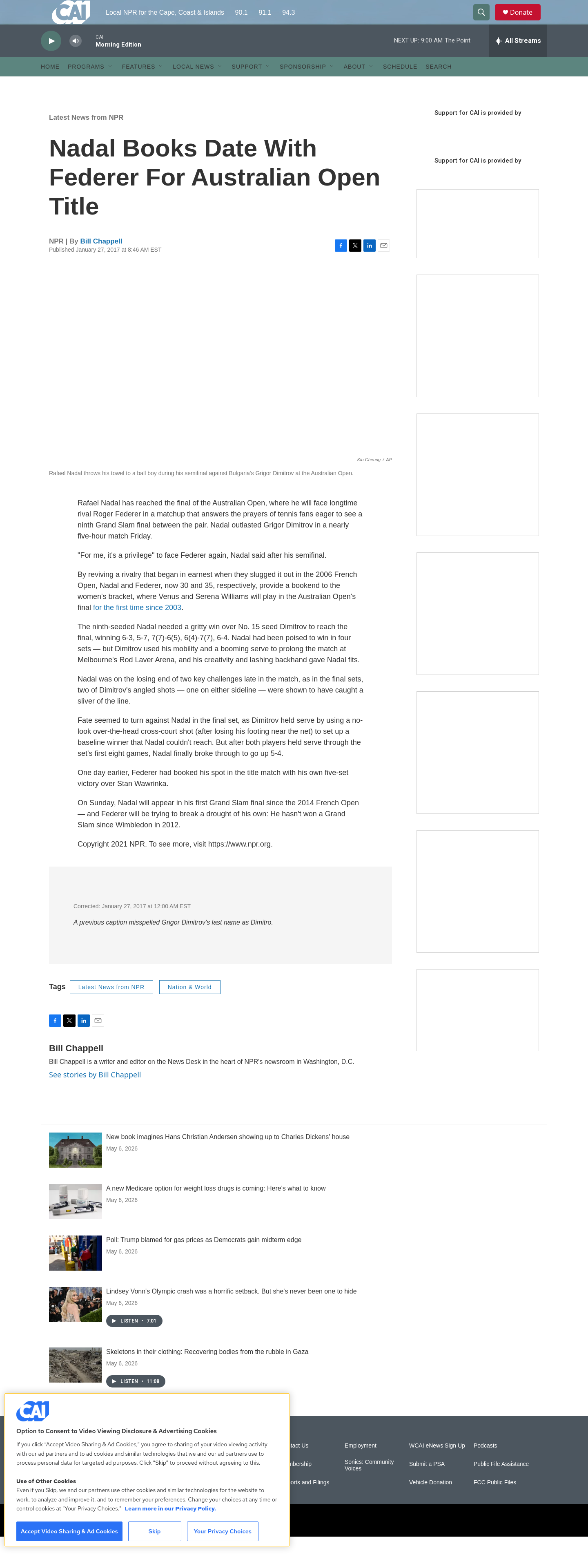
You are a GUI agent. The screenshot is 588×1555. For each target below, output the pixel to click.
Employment (360, 1464)
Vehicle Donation (430, 1501)
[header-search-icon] (485, 21)
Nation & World (190, 1005)
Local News (193, 85)
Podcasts (485, 1464)
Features (139, 85)
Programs (86, 85)
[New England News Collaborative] (478, 910)
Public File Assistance (501, 1482)
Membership (296, 1482)
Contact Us (294, 1464)
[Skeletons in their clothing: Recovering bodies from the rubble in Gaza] (75, 1383)
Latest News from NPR (86, 136)
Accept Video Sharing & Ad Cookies (69, 1531)
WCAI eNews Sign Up (437, 1464)
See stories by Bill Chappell (95, 1093)
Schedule (400, 85)
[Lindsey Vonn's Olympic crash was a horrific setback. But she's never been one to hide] (75, 1323)
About (354, 85)
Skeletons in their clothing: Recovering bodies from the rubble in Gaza (207, 1370)
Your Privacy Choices (223, 1531)
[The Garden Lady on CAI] (478, 354)
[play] (51, 59)
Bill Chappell (101, 260)
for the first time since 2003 (137, 626)
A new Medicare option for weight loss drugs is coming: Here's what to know (216, 1206)
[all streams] (518, 59)
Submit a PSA (427, 1482)
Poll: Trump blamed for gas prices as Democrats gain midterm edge (203, 1258)
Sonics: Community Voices (369, 1483)
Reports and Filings (305, 1501)
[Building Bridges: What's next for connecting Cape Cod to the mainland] (478, 771)
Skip (155, 1531)
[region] (147, 1470)
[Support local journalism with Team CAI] (478, 242)
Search (438, 85)
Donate (526, 21)
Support (247, 85)
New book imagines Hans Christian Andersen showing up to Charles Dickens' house (228, 1155)
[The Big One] (478, 632)
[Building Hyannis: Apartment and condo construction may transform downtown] (478, 1028)
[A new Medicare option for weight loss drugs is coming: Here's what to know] (75, 1220)
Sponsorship (303, 85)
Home (50, 85)
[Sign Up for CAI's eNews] (478, 493)
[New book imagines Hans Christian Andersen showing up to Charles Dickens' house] (75, 1168)
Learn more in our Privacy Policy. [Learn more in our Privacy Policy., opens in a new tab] (170, 1508)
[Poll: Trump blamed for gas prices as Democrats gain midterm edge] (75, 1271)
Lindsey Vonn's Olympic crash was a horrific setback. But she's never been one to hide (231, 1309)
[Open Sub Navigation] (110, 85)
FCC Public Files (495, 1501)
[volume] (75, 59)
